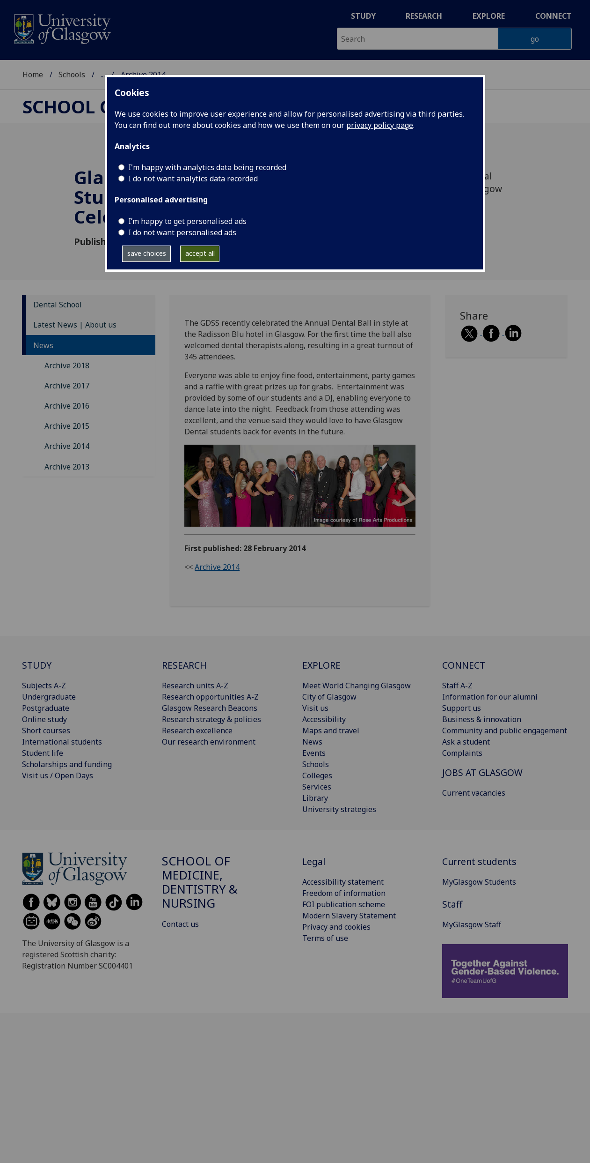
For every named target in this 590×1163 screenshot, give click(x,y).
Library (315, 798)
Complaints (462, 753)
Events (314, 753)
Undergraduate (49, 697)
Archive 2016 (66, 406)
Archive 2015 (66, 426)
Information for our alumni (490, 697)
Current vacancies (473, 793)
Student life (42, 753)
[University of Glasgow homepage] (61, 28)
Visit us (315, 708)
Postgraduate (45, 708)
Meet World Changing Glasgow (356, 685)
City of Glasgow (329, 697)
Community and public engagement (504, 730)
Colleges (317, 775)
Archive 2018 (66, 365)
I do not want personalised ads (182, 232)
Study (363, 16)
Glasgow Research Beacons (209, 708)
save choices (146, 253)
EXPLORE (321, 665)
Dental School (57, 304)
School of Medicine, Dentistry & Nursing (200, 882)
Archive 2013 (66, 467)
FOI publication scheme (343, 904)
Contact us (180, 924)
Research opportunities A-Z (210, 697)
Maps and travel (330, 730)
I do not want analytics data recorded (193, 178)
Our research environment (208, 742)
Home (32, 74)
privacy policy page (379, 125)
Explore (489, 16)
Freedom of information (344, 893)
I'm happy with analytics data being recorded (207, 167)
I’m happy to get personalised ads (187, 221)
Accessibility (324, 719)
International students (62, 742)
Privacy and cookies (336, 927)
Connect (553, 16)
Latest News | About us (75, 325)
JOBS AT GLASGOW (482, 772)
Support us (461, 708)
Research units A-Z (195, 685)
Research (424, 16)
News (43, 345)
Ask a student (466, 742)
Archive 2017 (66, 385)
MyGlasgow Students (479, 882)
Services (316, 787)
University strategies (339, 809)
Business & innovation (481, 719)
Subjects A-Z (44, 685)
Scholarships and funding (67, 764)
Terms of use (325, 938)
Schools (71, 74)
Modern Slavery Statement (349, 915)
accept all (200, 253)
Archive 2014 (66, 446)
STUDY (36, 665)
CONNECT (463, 665)
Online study (44, 719)
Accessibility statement (343, 882)
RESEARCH (184, 665)
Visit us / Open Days (57, 775)
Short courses (46, 730)
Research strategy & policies (211, 719)
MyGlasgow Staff (471, 924)
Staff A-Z (457, 685)
